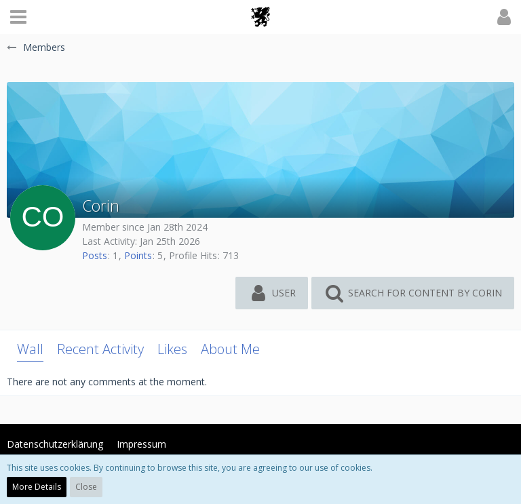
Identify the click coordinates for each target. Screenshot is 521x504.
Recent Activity (100, 349)
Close (86, 486)
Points (138, 255)
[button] (18, 17)
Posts (94, 255)
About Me (230, 349)
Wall (30, 349)
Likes (172, 349)
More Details (36, 486)
